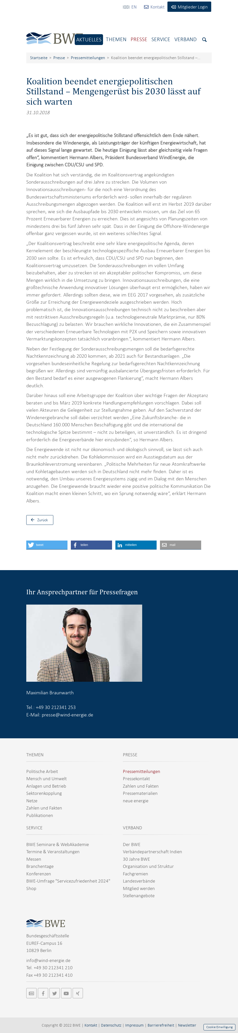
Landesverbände (139, 881)
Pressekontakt (136, 779)
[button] (46, 545)
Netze (31, 801)
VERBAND (132, 828)
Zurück (38, 520)
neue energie (135, 801)
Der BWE (131, 844)
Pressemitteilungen (141, 771)
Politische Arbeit (42, 771)
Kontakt (90, 1025)
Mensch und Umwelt (46, 779)
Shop (31, 888)
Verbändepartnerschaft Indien (152, 852)
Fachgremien (135, 874)
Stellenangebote (139, 896)
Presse (139, 39)
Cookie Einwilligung (219, 1027)
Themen (116, 39)
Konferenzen (38, 874)
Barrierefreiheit (161, 1025)
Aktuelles (88, 39)
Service (160, 39)
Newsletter (187, 1025)
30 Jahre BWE (136, 859)
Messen (33, 859)
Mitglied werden (139, 888)
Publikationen (39, 815)
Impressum (134, 1025)
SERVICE (34, 828)
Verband (185, 39)
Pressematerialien (140, 793)
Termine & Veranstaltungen (53, 852)
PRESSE (130, 755)
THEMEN (35, 755)
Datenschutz (111, 1025)
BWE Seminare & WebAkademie (57, 844)
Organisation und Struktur (148, 866)
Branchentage (40, 866)
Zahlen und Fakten (44, 808)
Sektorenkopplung (44, 793)
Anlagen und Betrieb (46, 786)
